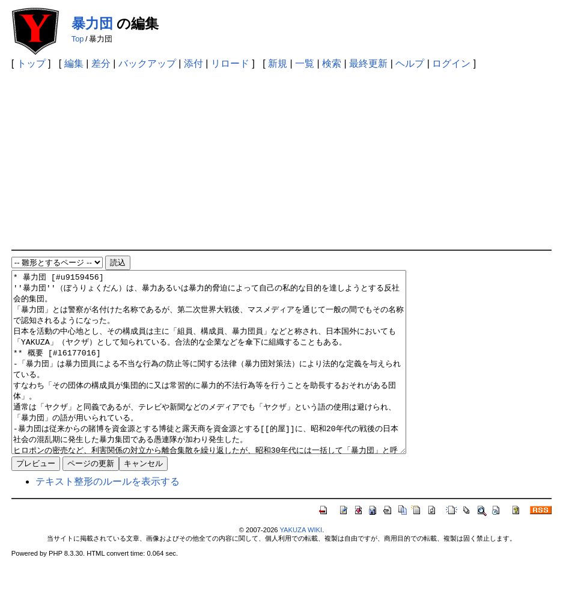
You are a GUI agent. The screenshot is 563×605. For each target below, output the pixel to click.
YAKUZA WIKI (300, 566)
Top (78, 38)
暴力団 (92, 23)
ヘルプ (409, 63)
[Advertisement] (281, 159)
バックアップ (147, 63)
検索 (331, 63)
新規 (277, 63)
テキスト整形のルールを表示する (107, 517)
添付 (193, 63)
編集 (74, 63)
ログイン (451, 63)
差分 (101, 63)
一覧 (304, 63)
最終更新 (368, 63)
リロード (230, 63)
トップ (31, 63)
